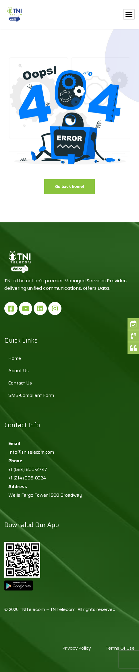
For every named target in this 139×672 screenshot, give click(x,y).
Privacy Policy (77, 648)
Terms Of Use (120, 648)
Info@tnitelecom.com (31, 452)
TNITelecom (63, 609)
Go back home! (69, 186)
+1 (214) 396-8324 (27, 477)
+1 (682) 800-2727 (27, 469)
